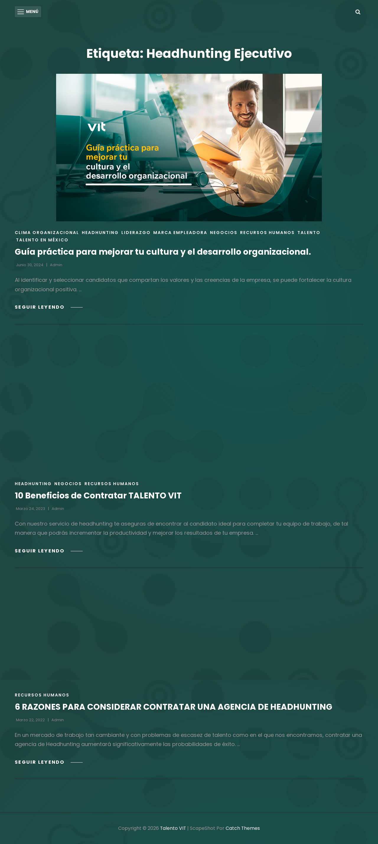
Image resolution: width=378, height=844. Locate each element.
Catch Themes (243, 828)
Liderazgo (136, 232)
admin (56, 264)
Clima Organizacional (47, 232)
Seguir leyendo (49, 306)
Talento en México (42, 240)
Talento (308, 232)
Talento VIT (173, 828)
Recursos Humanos (267, 232)
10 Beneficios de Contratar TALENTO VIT (99, 495)
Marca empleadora (180, 232)
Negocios (223, 232)
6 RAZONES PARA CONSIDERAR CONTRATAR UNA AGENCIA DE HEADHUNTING (174, 706)
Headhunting (100, 232)
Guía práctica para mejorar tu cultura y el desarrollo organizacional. (164, 251)
